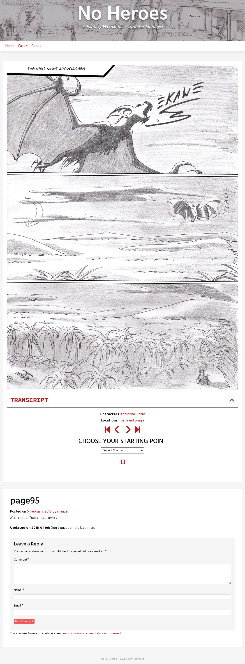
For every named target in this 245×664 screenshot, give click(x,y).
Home (9, 46)
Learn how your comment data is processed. (91, 633)
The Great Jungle (131, 421)
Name (18, 590)
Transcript (29, 400)
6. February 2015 (39, 512)
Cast (23, 46)
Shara (141, 414)
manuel (62, 512)
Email (17, 606)
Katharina (127, 414)
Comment (20, 560)
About (36, 46)
